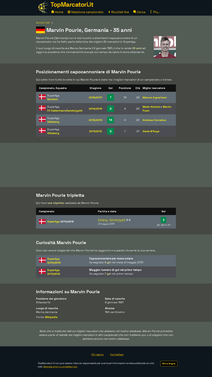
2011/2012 (95, 131)
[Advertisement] (106, 165)
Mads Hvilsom (151, 106)
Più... (154, 12)
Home (57, 12)
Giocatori (43, 22)
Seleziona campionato (85, 12)
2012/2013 (95, 120)
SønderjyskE (74, 110)
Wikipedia (51, 317)
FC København (56, 110)
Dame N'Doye (151, 131)
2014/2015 (95, 108)
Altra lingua (168, 363)
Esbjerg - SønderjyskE (111, 220)
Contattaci (117, 354)
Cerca (139, 12)
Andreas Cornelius (154, 120)
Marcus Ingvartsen (155, 97)
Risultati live (118, 12)
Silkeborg (53, 121)
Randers (52, 99)
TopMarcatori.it (71, 4)
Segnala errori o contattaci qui (60, 366)
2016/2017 (95, 97)
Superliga (60, 221)
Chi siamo (97, 354)
